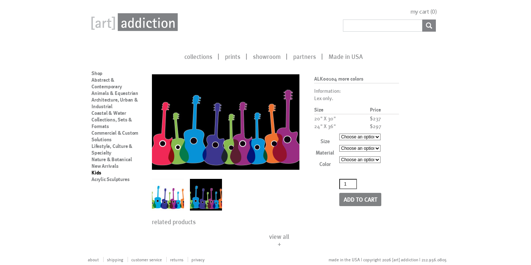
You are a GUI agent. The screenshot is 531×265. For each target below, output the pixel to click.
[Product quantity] (348, 184)
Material (325, 152)
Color (325, 164)
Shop (97, 73)
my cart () (423, 11)
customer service (146, 259)
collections (198, 56)
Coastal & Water (108, 113)
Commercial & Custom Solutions (114, 136)
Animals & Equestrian (114, 93)
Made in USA (346, 56)
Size (325, 141)
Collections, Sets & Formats (111, 123)
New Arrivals (105, 166)
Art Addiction (133, 22)
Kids (96, 173)
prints (232, 56)
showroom (267, 56)
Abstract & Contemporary (106, 83)
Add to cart (360, 199)
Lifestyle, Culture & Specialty (111, 149)
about (93, 259)
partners (304, 56)
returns (176, 259)
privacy (198, 259)
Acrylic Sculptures (110, 179)
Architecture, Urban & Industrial (114, 103)
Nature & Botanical (111, 159)
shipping (115, 259)
